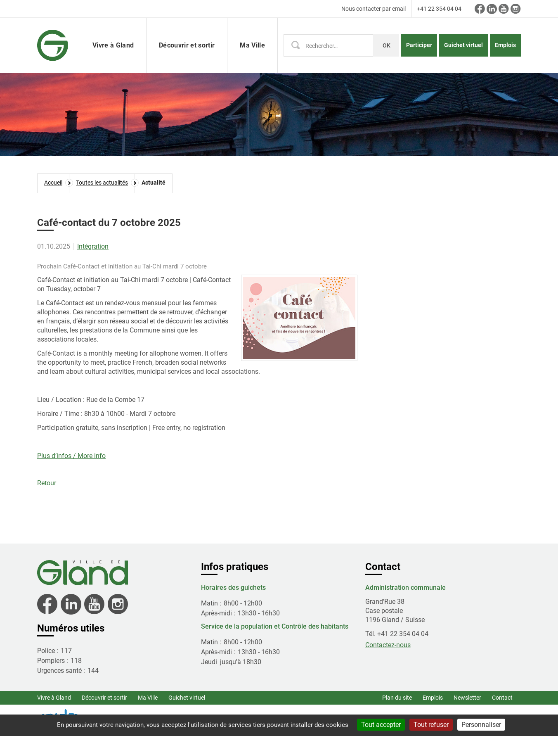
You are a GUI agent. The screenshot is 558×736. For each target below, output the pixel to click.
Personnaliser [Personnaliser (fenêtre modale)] (481, 725)
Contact (502, 697)
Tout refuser (431, 725)
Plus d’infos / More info (71, 456)
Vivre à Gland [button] (113, 45)
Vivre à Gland (54, 697)
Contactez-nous (388, 645)
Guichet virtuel (463, 45)
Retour (46, 483)
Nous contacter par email (373, 8)
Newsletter (467, 697)
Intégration (93, 246)
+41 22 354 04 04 (439, 8)
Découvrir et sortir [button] (187, 45)
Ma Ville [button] (252, 45)
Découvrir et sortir (104, 697)
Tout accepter (381, 725)
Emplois (505, 45)
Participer (419, 45)
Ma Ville (148, 697)
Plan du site (397, 697)
